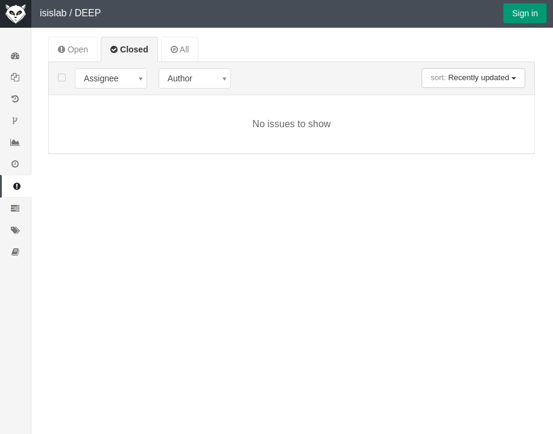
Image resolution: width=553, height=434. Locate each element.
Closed (129, 49)
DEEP (88, 13)
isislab (53, 13)
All (180, 49)
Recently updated (473, 77)
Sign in (525, 13)
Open (73, 49)
